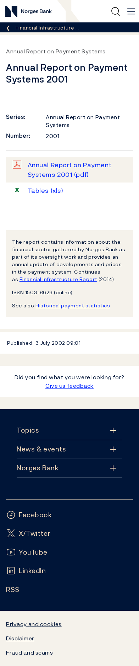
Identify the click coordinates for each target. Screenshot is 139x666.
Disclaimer (20, 638)
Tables (45, 190)
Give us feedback (69, 385)
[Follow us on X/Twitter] (28, 533)
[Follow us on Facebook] (29, 515)
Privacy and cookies (34, 624)
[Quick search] (115, 11)
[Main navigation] (131, 11)
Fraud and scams (29, 652)
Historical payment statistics (72, 305)
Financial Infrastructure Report (58, 279)
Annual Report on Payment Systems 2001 (70, 169)
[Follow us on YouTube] (27, 552)
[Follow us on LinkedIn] (26, 571)
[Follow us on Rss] (13, 590)
